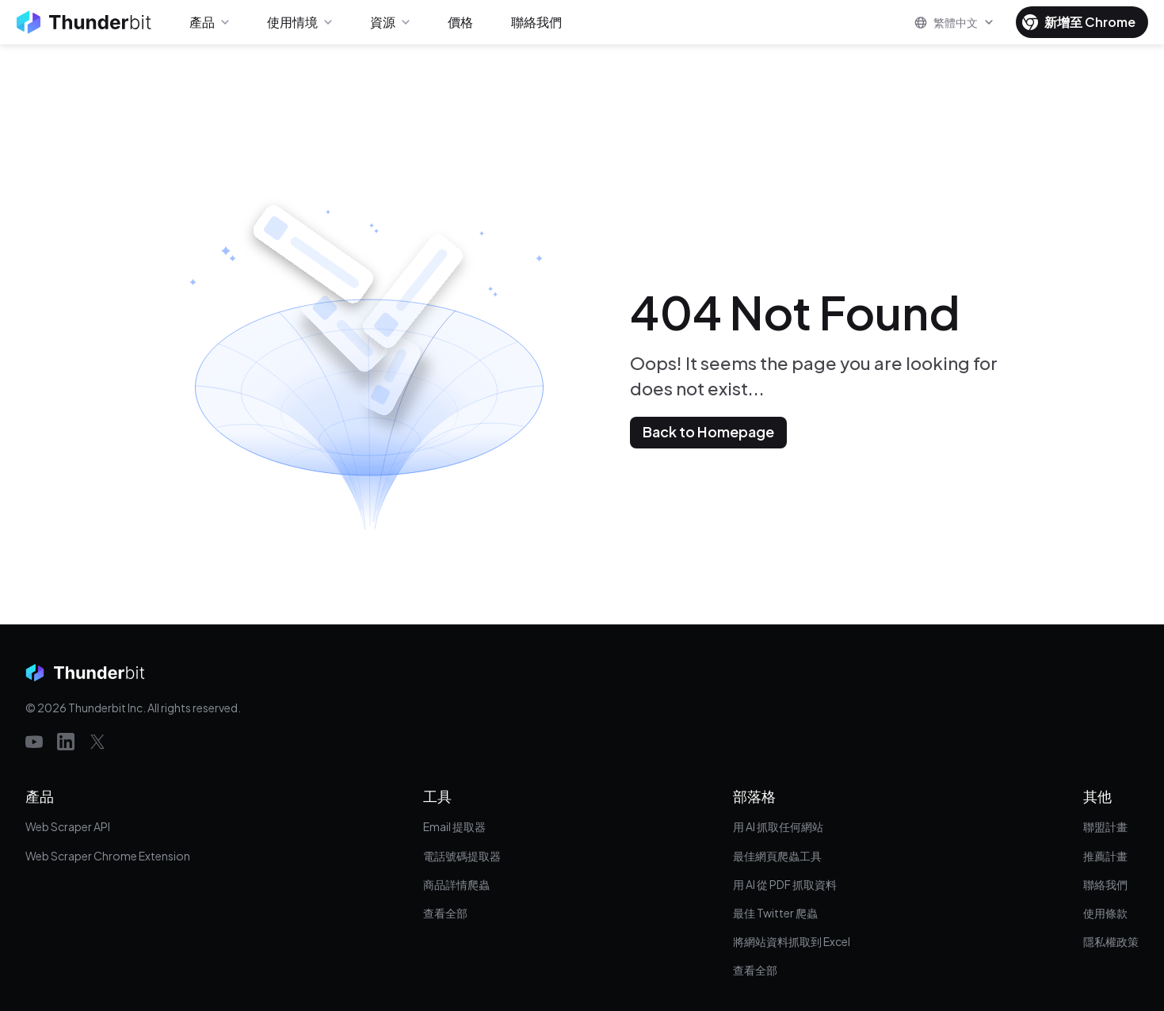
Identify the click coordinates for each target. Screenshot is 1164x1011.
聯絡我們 (1105, 884)
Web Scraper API (67, 826)
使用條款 (1105, 912)
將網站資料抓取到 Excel (791, 941)
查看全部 (445, 912)
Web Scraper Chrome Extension (107, 855)
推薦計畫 (1105, 855)
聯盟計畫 (1105, 826)
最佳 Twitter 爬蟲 (775, 912)
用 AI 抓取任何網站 (778, 826)
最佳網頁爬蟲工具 (777, 855)
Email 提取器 (454, 826)
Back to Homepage (708, 431)
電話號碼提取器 (462, 855)
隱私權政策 (1111, 941)
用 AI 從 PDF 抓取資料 (785, 884)
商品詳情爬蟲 (456, 884)
